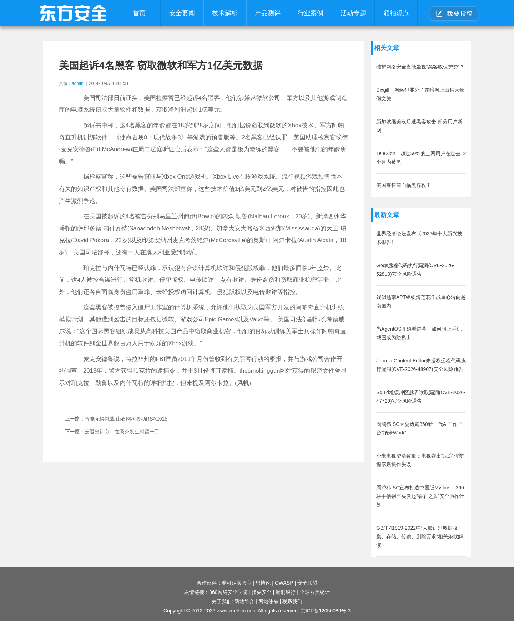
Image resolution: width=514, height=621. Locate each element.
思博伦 (263, 583)
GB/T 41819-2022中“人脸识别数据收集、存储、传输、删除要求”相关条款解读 (419, 536)
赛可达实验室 (237, 583)
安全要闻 (182, 13)
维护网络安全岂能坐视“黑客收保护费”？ (420, 67)
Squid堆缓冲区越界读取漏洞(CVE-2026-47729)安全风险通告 (420, 397)
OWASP (284, 583)
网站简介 (244, 601)
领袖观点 (396, 13)
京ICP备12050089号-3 (326, 611)
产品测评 (268, 13)
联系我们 (292, 601)
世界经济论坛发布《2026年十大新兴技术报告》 (419, 238)
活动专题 (353, 13)
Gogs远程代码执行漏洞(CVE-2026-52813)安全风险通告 (415, 270)
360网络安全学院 (228, 592)
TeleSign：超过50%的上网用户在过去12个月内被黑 (421, 158)
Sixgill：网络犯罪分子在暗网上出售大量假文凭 (420, 94)
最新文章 (386, 214)
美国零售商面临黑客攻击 (403, 185)
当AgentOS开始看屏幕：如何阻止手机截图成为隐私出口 (419, 333)
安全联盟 (307, 583)
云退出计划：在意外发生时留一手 (122, 431)
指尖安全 (262, 592)
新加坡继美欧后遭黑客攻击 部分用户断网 (419, 126)
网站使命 (268, 601)
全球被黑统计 (315, 592)
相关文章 (386, 47)
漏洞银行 (286, 592)
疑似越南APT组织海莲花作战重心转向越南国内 (421, 301)
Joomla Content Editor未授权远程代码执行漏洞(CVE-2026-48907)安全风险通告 (421, 365)
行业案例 (310, 13)
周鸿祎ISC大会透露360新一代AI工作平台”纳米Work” (419, 428)
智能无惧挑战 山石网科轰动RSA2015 (126, 419)
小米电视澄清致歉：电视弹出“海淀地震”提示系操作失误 (420, 460)
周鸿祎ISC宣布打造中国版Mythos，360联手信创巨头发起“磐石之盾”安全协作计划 (420, 496)
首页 (139, 13)
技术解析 (225, 13)
